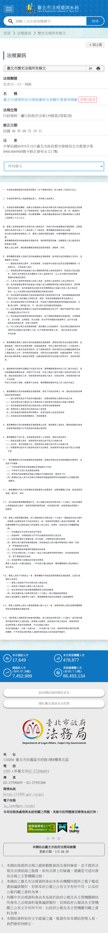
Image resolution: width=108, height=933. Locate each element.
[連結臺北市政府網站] (74, 828)
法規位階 (10, 110)
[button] (95, 45)
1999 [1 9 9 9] (6, 771)
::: (2, 30)
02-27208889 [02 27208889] (37, 771)
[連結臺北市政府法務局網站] (54, 731)
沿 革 (10, 140)
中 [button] (53, 838)
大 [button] (58, 838)
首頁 (7, 33)
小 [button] (48, 838)
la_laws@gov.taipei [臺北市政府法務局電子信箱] (19, 805)
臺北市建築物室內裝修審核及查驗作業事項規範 (40, 99)
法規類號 (10, 78)
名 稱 (10, 93)
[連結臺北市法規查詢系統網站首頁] (52, 8)
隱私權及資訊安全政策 (54, 703)
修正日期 (10, 125)
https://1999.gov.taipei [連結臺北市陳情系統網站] (23, 794)
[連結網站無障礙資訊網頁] (41, 828)
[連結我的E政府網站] (62, 828)
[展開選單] (9, 9)
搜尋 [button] (95, 21)
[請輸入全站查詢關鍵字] (50, 21)
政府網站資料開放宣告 (54, 692)
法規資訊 (24, 33)
